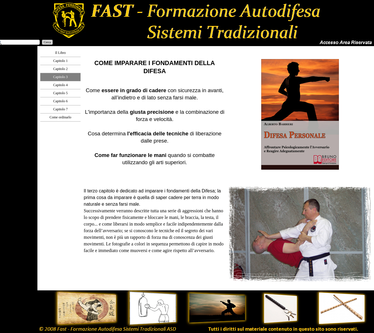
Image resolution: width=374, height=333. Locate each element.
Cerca (47, 42)
